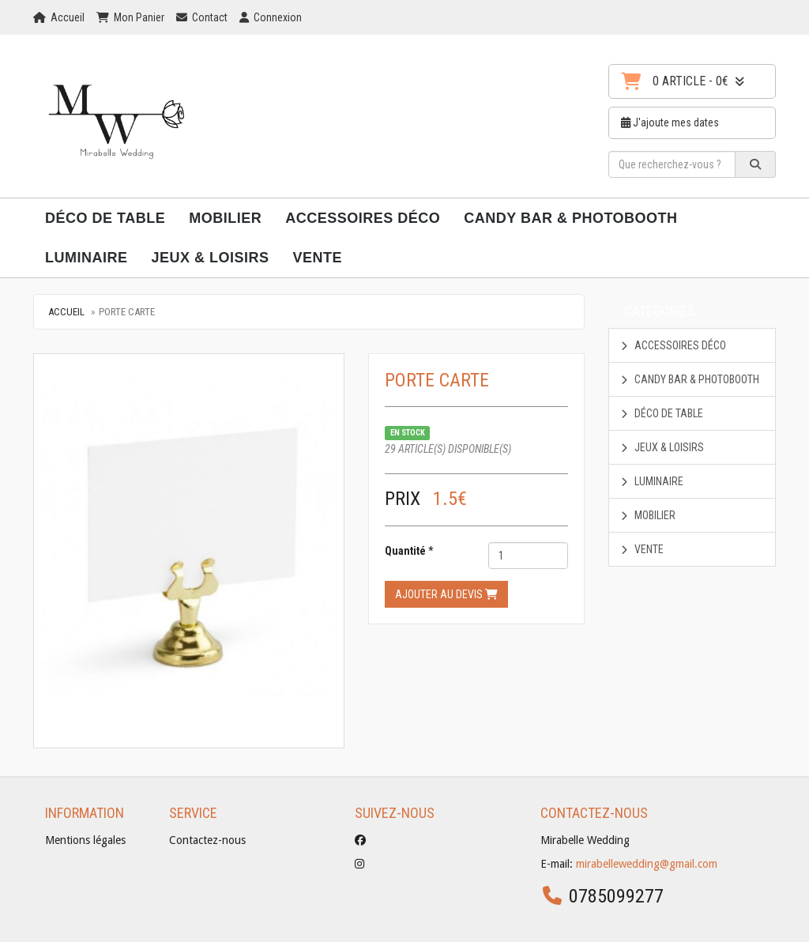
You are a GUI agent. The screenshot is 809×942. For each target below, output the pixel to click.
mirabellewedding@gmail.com (646, 863)
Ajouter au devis (446, 594)
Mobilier (225, 218)
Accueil (66, 312)
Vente (318, 258)
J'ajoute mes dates (670, 122)
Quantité (405, 550)
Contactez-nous (207, 840)
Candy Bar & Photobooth (570, 218)
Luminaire (86, 258)
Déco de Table (105, 218)
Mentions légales (85, 840)
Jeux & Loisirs (210, 258)
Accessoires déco (362, 218)
